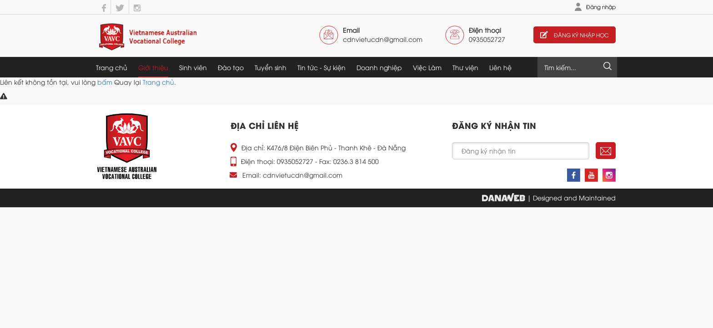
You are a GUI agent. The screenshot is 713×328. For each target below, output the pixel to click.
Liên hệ (500, 67)
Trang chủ (111, 67)
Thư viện (465, 67)
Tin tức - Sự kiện (321, 67)
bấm (104, 81)
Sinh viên (193, 67)
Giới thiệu (153, 67)
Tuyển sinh (270, 67)
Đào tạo (231, 67)
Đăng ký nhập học (574, 35)
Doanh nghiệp (379, 67)
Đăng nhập (601, 6)
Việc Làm (427, 67)
